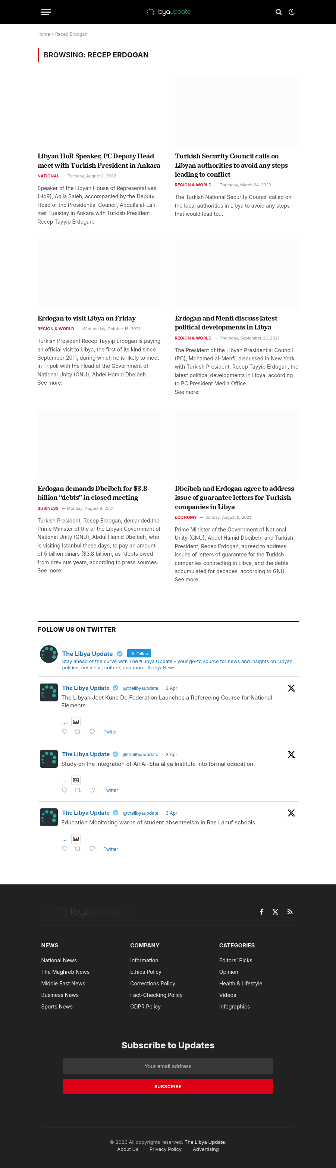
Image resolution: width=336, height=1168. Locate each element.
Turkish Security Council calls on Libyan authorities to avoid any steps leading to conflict (231, 165)
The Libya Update (86, 687)
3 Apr (172, 688)
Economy (186, 517)
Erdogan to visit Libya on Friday (87, 318)
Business (48, 508)
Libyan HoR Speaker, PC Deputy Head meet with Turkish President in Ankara (99, 160)
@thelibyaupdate (140, 688)
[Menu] (46, 12)
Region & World (193, 184)
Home (44, 34)
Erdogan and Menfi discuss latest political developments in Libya (226, 322)
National (49, 176)
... (64, 721)
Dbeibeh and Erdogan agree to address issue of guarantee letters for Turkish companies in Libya (234, 497)
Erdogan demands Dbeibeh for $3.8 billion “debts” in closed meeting (92, 493)
